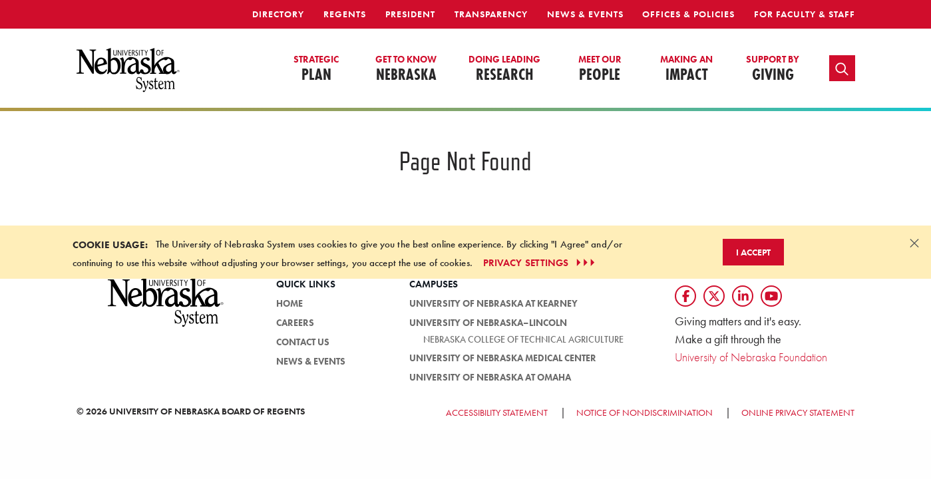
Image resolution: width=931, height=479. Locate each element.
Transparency (491, 14)
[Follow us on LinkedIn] (742, 296)
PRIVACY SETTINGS (540, 262)
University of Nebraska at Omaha (490, 377)
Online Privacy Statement (797, 412)
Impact (686, 69)
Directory (278, 14)
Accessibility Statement (497, 412)
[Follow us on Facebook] (685, 296)
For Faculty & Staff (804, 14)
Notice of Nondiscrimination (644, 412)
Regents (344, 14)
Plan (316, 69)
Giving (772, 69)
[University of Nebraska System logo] (166, 309)
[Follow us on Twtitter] (714, 296)
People (600, 69)
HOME (289, 303)
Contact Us (302, 342)
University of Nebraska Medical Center (502, 358)
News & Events (585, 14)
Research (504, 69)
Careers (295, 323)
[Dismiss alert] (914, 243)
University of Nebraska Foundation (751, 357)
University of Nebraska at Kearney (493, 303)
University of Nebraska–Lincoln (488, 323)
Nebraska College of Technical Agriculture (523, 339)
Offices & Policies (688, 14)
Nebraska (406, 69)
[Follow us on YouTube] (771, 296)
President (410, 14)
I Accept (753, 252)
